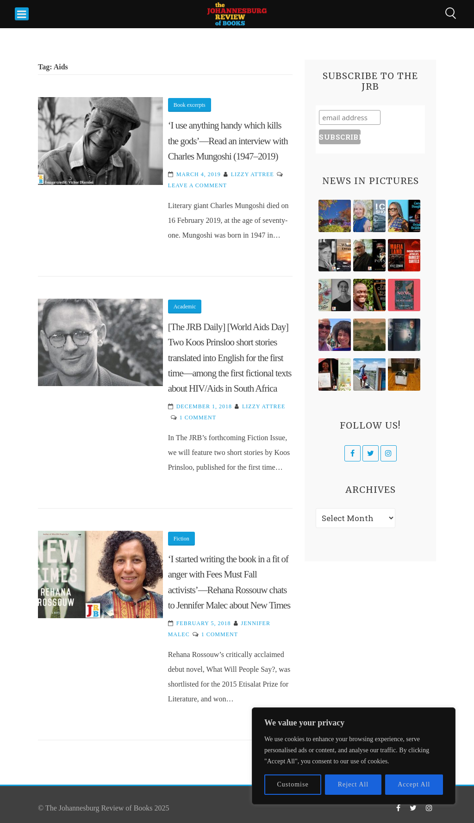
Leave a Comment (197, 185)
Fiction (181, 538)
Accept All (414, 784)
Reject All (353, 784)
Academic (185, 306)
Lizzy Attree (252, 174)
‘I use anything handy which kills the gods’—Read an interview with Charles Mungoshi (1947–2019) (228, 140)
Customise (293, 784)
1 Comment (198, 417)
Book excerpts (190, 105)
